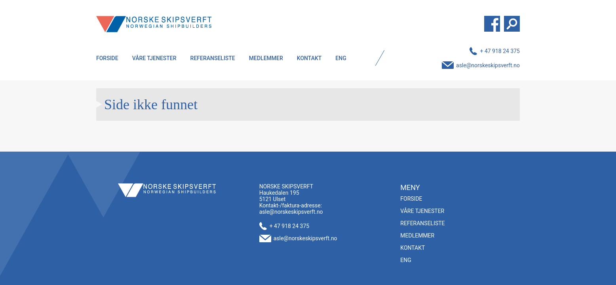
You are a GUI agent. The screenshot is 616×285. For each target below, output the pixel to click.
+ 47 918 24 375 (500, 51)
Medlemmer (266, 58)
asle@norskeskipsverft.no (488, 65)
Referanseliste (212, 58)
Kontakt (309, 58)
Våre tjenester (154, 58)
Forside (107, 58)
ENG (340, 58)
